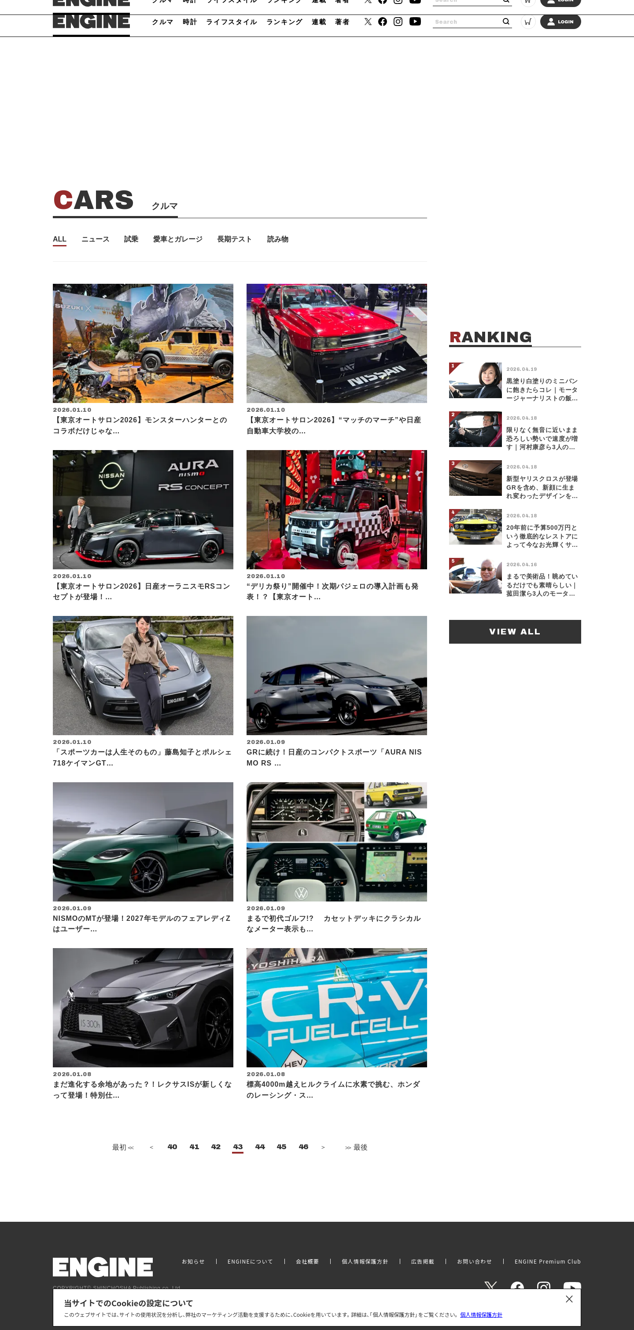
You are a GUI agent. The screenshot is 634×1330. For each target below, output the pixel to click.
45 (281, 1174)
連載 (319, 22)
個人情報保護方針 (481, 1314)
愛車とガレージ (178, 239)
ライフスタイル (232, 22)
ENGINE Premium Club (548, 1261)
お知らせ (193, 1261)
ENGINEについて (250, 1261)
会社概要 (307, 1261)
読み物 (277, 239)
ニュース (95, 239)
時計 (190, 22)
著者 (342, 22)
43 (238, 1174)
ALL (59, 239)
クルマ (163, 22)
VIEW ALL (515, 631)
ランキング (284, 22)
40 (172, 1174)
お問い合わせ (474, 1261)
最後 (356, 1174)
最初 (122, 1174)
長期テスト (234, 239)
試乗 (131, 239)
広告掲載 (423, 1261)
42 (216, 1174)
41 (194, 1174)
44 (260, 1174)
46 (303, 1174)
